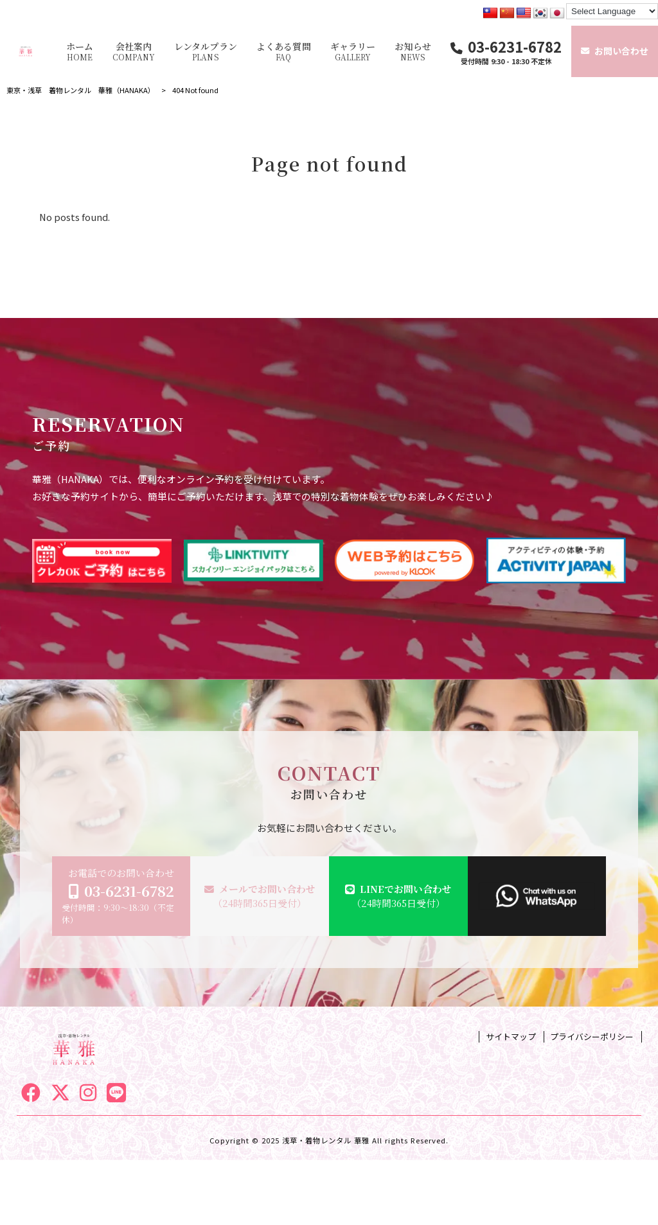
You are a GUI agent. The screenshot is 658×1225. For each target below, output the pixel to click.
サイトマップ (511, 1037)
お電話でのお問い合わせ (121, 896)
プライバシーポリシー (592, 1037)
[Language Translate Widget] (612, 11)
